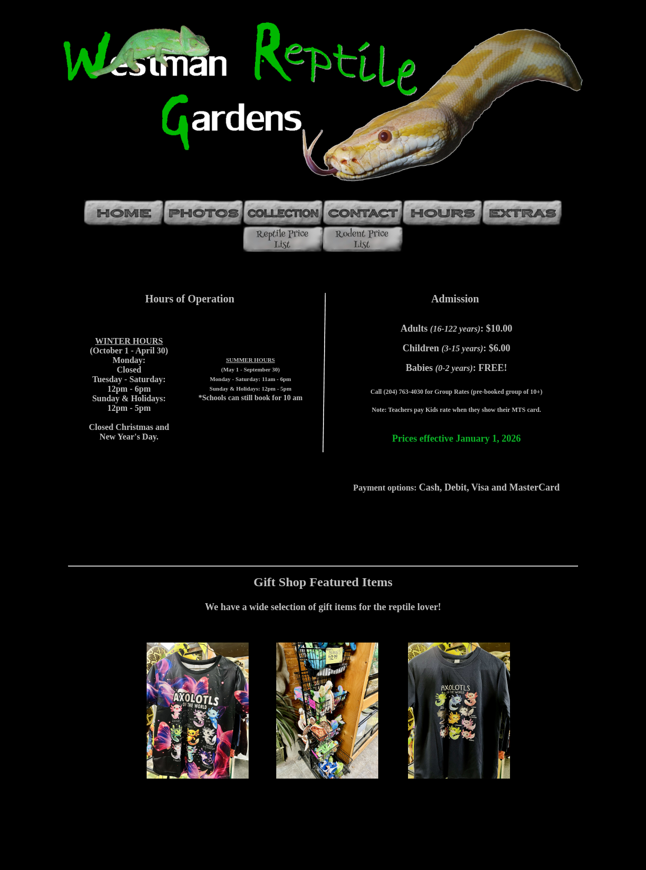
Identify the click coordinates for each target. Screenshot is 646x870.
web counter (323, 860)
